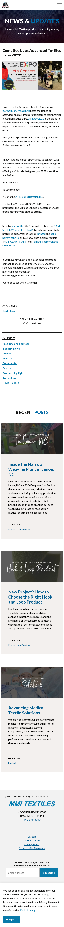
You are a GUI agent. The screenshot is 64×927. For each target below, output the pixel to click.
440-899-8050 (32, 819)
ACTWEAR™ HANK (15, 241)
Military (7, 358)
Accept (11, 919)
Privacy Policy (32, 844)
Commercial (9, 363)
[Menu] (59, 5)
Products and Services (15, 343)
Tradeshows (9, 310)
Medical (7, 353)
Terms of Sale (31, 840)
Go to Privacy (27, 910)
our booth (17, 225)
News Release (10, 382)
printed (41, 233)
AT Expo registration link (29, 196)
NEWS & (32, 21)
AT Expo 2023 (36, 118)
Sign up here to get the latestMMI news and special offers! (32, 864)
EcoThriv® (27, 229)
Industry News (11, 348)
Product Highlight (13, 373)
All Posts (8, 338)
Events (6, 368)
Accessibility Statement (32, 848)
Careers (32, 836)
